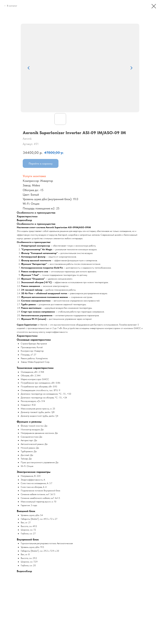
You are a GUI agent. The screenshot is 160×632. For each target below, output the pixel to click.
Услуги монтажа (34, 176)
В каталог (12, 5)
